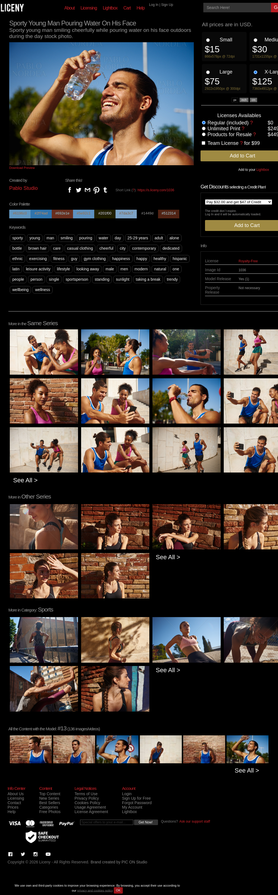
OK (118, 890)
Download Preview (22, 167)
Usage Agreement (90, 807)
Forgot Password (137, 802)
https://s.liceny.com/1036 (156, 190)
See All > (25, 480)
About (69, 8)
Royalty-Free (248, 261)
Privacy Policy (86, 798)
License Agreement (91, 811)
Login (126, 794)
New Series (49, 798)
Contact (14, 802)
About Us (16, 794)
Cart (127, 8)
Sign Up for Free (136, 798)
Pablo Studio (23, 188)
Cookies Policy (87, 802)
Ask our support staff (194, 821)
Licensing (89, 8)
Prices (13, 807)
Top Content (49, 794)
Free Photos (49, 811)
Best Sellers (49, 802)
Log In (153, 5)
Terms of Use (85, 794)
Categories (48, 807)
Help (140, 8)
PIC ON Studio (134, 862)
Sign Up (167, 5)
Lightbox (110, 8)
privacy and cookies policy (95, 890)
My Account (132, 807)
